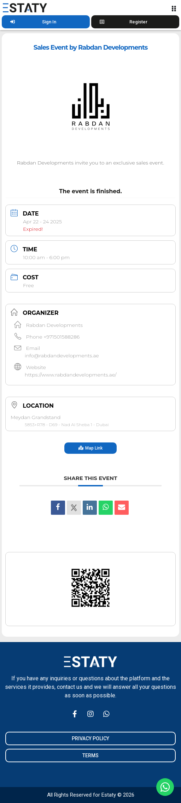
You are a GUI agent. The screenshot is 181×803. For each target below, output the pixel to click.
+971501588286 (61, 337)
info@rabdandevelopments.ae (62, 355)
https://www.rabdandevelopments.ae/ (71, 375)
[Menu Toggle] (174, 8)
